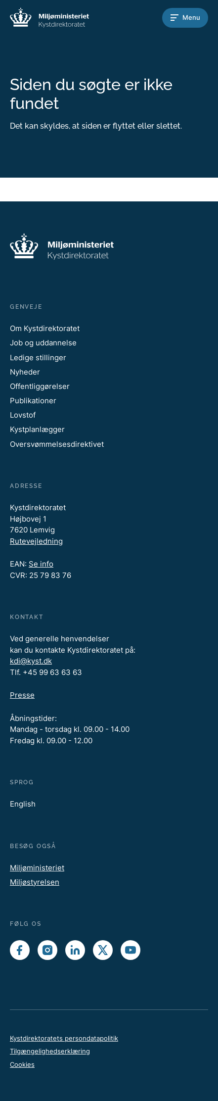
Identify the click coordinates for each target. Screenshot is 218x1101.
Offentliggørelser (40, 386)
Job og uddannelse (43, 342)
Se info (41, 564)
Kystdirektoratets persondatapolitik (64, 1038)
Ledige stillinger (38, 357)
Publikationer (33, 400)
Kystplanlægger (37, 429)
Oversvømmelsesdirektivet (57, 444)
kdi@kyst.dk (31, 661)
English (23, 804)
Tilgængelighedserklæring (50, 1051)
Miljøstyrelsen (34, 882)
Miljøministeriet (37, 867)
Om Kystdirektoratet (45, 328)
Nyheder (25, 372)
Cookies (22, 1064)
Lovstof (23, 415)
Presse (22, 695)
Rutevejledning (36, 541)
